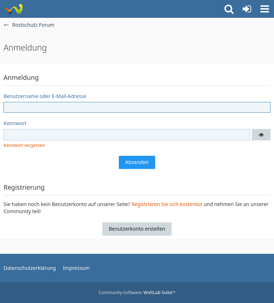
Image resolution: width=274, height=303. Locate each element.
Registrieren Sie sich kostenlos (166, 204)
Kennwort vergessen (24, 145)
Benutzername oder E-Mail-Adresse (45, 96)
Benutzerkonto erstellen (137, 228)
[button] (265, 9)
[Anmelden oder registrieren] (247, 9)
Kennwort (15, 123)
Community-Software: (137, 292)
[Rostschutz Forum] (13, 9)
